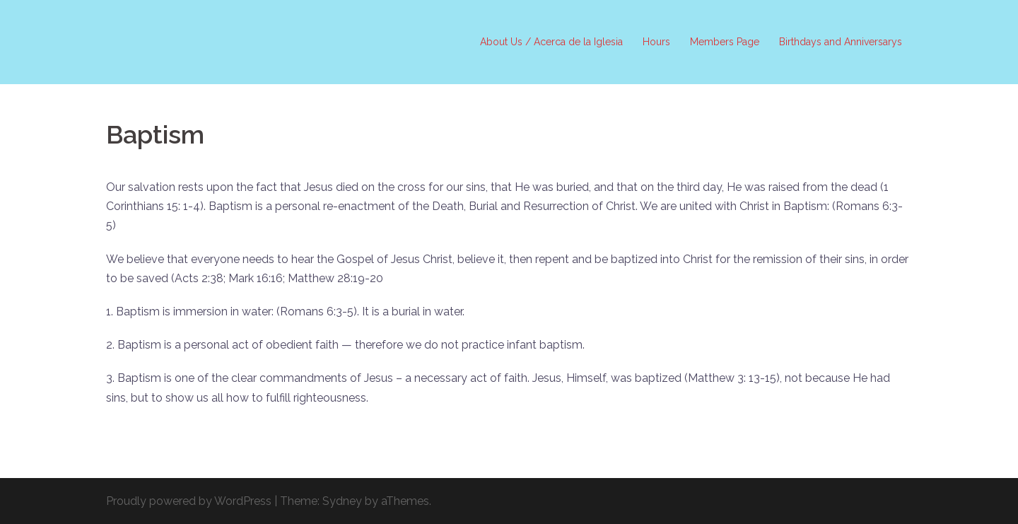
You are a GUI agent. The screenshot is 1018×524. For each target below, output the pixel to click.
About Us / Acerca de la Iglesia (551, 41)
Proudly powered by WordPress (188, 501)
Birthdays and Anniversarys (840, 41)
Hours (656, 41)
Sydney (342, 501)
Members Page (724, 41)
